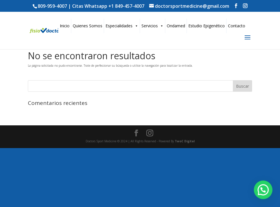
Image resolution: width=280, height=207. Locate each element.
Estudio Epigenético (206, 25)
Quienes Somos (87, 25)
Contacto (236, 25)
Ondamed (176, 25)
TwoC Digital (185, 141)
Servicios (152, 25)
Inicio (65, 25)
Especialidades (122, 25)
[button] (263, 191)
